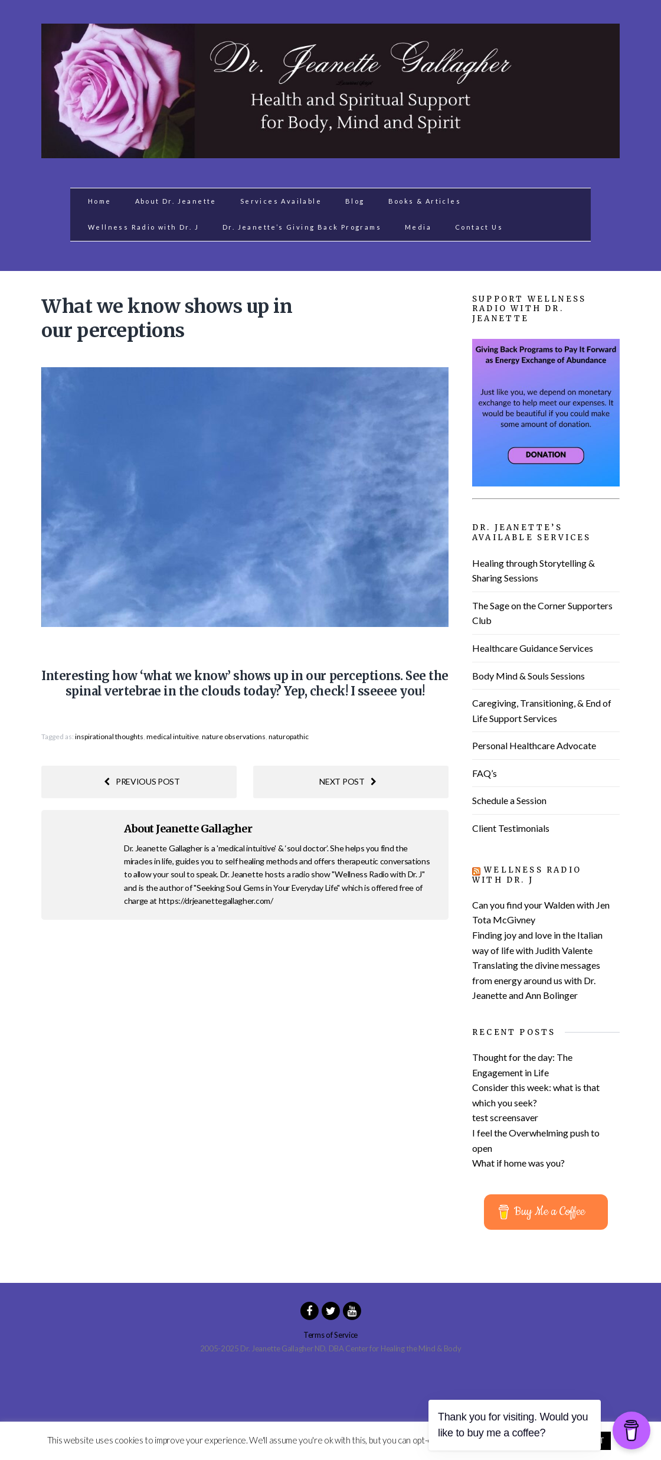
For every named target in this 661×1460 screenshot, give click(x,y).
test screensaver (505, 1117)
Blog (355, 201)
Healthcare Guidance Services (532, 648)
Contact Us (479, 227)
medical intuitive (172, 736)
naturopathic (289, 736)
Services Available (281, 201)
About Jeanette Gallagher (188, 828)
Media (418, 227)
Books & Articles (424, 201)
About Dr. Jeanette (176, 201)
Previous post (142, 781)
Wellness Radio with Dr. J (143, 227)
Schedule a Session (509, 800)
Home (100, 201)
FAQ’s (484, 773)
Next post (347, 781)
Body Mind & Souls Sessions (528, 675)
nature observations (234, 736)
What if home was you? (518, 1162)
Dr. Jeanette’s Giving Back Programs (301, 227)
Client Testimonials (510, 828)
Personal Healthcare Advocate (534, 745)
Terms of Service (330, 1335)
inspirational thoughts (109, 736)
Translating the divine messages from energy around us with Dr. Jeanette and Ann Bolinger (536, 980)
